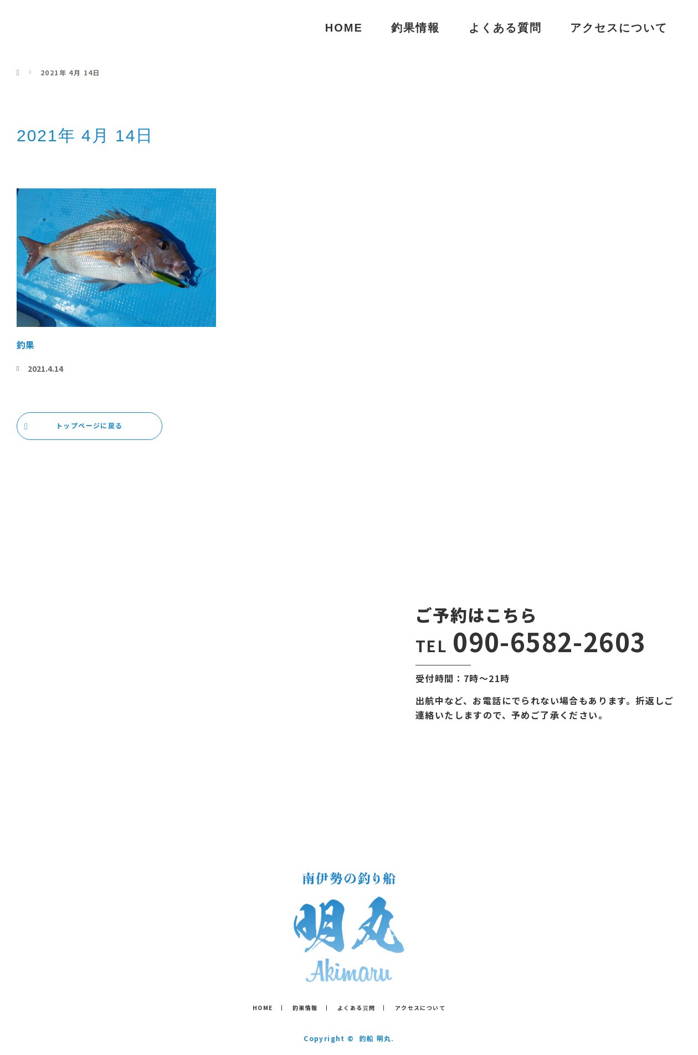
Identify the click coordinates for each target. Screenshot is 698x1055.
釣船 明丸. (376, 1038)
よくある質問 (505, 28)
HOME (344, 28)
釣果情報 (415, 28)
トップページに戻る (89, 425)
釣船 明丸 (66, 27)
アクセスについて (619, 28)
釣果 (25, 344)
